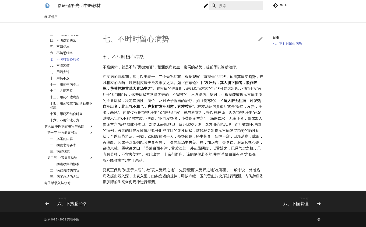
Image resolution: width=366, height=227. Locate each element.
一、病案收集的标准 (64, 169)
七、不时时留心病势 (64, 64)
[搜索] (236, 5)
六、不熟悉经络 (61, 58)
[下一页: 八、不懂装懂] (253, 201)
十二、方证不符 (61, 96)
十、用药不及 (60, 83)
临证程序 (50, 17)
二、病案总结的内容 (64, 175)
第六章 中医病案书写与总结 (64, 131)
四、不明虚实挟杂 (63, 45)
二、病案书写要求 (63, 150)
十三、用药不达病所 (64, 102)
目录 (276, 37)
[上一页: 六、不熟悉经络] (112, 201)
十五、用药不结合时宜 (66, 119)
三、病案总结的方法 (64, 182)
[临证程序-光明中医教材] (47, 5)
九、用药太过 (60, 77)
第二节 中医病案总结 (62, 163)
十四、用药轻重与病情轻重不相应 (71, 111)
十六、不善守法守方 (64, 125)
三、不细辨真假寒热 (64, 39)
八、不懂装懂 (60, 71)
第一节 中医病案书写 (62, 138)
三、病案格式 (60, 156)
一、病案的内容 (61, 144)
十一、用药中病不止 (64, 89)
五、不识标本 (60, 52)
